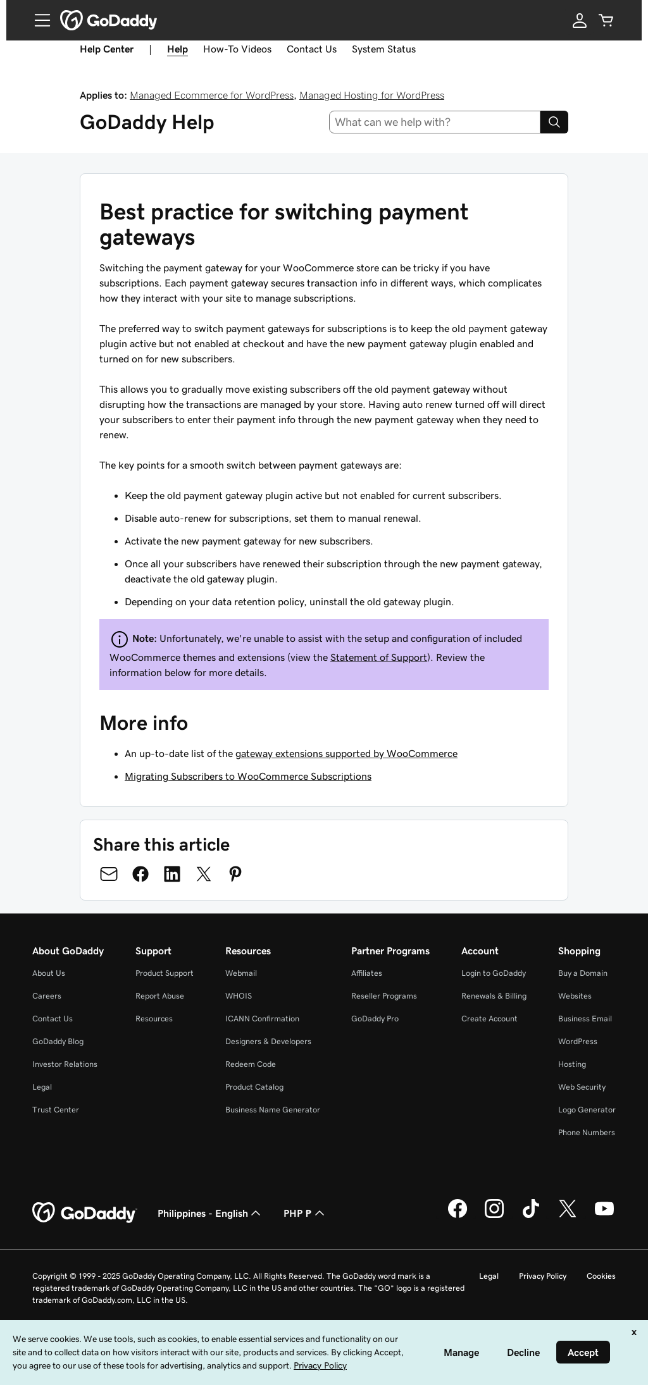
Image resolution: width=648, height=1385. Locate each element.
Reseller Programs (384, 996)
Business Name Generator (272, 1109)
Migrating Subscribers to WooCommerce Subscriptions (248, 776)
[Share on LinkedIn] (172, 874)
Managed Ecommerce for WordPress (212, 95)
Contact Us (312, 49)
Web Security (582, 1087)
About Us (48, 973)
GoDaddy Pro (375, 1018)
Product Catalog (254, 1087)
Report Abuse (159, 996)
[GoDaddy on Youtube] (604, 1216)
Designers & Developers (268, 1041)
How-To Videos (237, 49)
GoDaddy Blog (58, 1041)
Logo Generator (587, 1109)
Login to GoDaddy (493, 973)
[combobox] (435, 122)
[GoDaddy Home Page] (84, 1213)
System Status (384, 49)
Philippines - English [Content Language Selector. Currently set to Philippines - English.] (210, 1213)
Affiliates (366, 973)
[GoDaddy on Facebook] (457, 1216)
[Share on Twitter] (204, 874)
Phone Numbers (586, 1132)
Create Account (489, 1018)
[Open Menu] (37, 20)
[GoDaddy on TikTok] (531, 1216)
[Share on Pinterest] (235, 874)
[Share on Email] (109, 874)
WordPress (577, 1041)
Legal (42, 1087)
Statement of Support (378, 657)
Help (177, 49)
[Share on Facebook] (140, 874)
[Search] (554, 122)
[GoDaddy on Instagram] (494, 1216)
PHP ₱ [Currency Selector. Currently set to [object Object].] (305, 1213)
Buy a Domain (583, 973)
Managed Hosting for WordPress (371, 95)
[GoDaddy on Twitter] (567, 1216)
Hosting (572, 1064)
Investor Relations (64, 1064)
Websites (575, 996)
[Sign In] (579, 20)
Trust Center (55, 1109)
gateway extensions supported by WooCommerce (346, 753)
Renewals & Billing (493, 996)
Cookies (601, 1276)
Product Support (164, 973)
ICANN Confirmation (262, 1018)
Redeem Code (250, 1064)
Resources (154, 1018)
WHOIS (238, 996)
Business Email (585, 1018)
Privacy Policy (542, 1276)
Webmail (241, 973)
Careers (46, 996)
